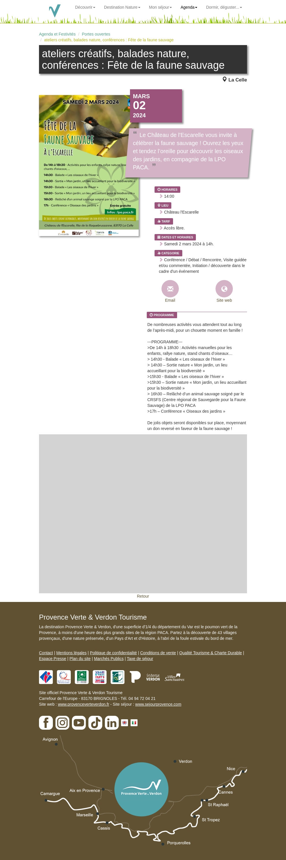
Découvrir (85, 7)
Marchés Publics (109, 658)
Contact (46, 652)
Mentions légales (71, 652)
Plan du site (80, 658)
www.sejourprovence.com (158, 704)
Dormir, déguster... (224, 7)
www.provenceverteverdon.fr (83, 704)
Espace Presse (52, 658)
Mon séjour (160, 7)
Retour (143, 596)
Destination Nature (122, 7)
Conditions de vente (158, 652)
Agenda (189, 7)
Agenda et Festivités (57, 34)
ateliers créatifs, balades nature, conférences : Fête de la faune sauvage (109, 40)
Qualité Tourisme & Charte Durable (210, 652)
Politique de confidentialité (113, 652)
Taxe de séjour (140, 658)
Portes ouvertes (96, 34)
